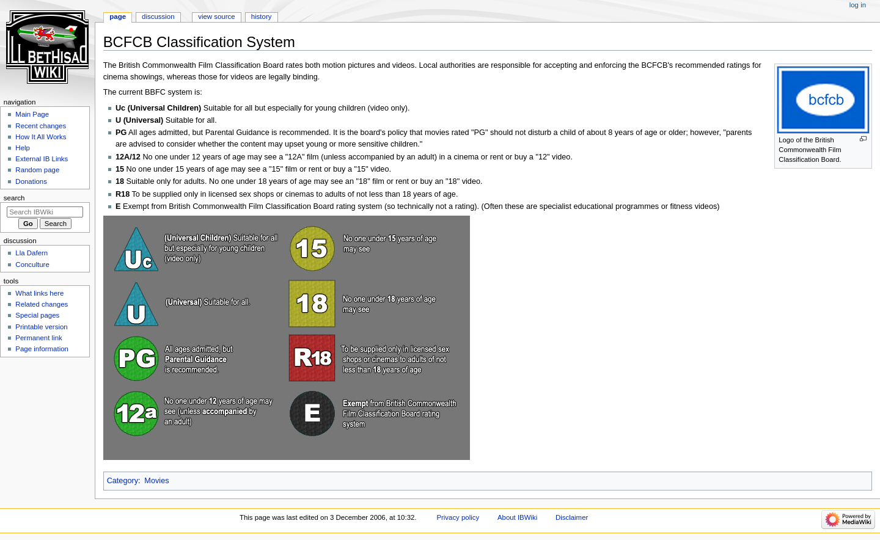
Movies (156, 480)
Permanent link (38, 337)
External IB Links (41, 158)
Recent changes (40, 126)
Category (122, 480)
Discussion (158, 16)
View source (216, 16)
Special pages (37, 315)
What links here (39, 293)
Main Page (32, 114)
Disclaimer (572, 517)
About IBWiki (517, 517)
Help (22, 147)
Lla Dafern (31, 253)
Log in (857, 5)
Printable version (41, 326)
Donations (31, 181)
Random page (37, 169)
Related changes (41, 304)
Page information (41, 348)
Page (117, 16)
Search (14, 198)
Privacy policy (457, 517)
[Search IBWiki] (45, 211)
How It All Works (40, 136)
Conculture (32, 264)
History (261, 16)
